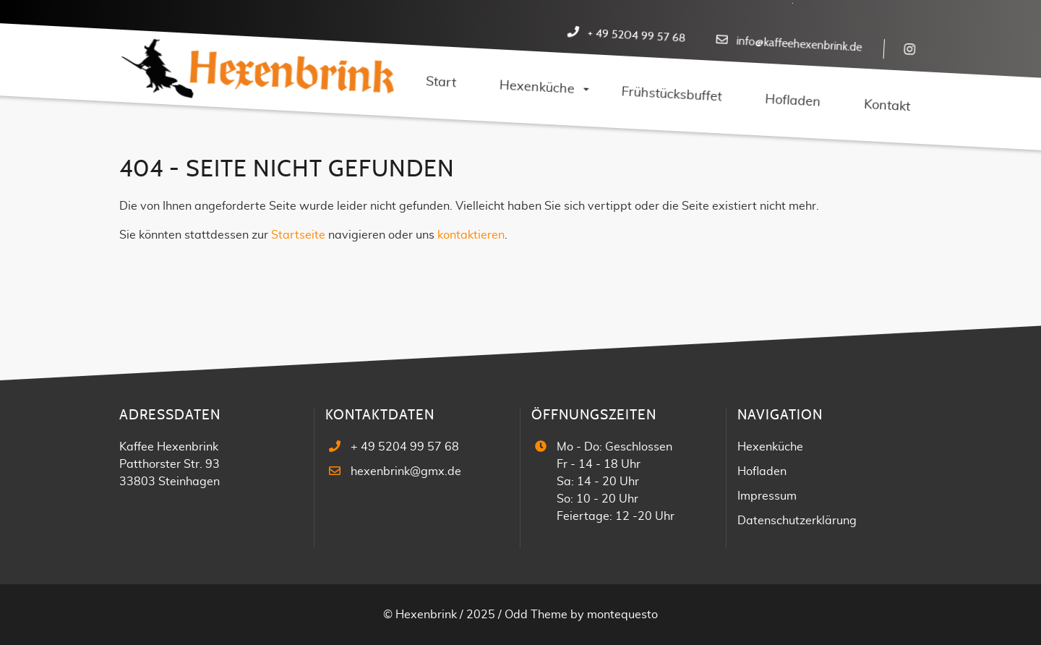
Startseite (298, 235)
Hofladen (762, 471)
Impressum (767, 496)
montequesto (622, 614)
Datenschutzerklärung (797, 520)
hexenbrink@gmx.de (406, 471)
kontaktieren (471, 235)
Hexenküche (770, 447)
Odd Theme (536, 614)
